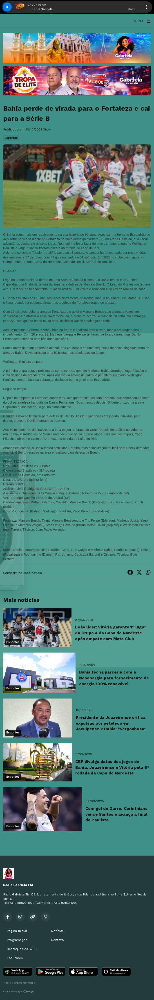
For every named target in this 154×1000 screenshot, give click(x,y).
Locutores (15, 958)
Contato (57, 940)
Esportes (11, 137)
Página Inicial (17, 931)
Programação (17, 940)
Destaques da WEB (22, 949)
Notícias (57, 931)
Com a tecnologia (18, 991)
